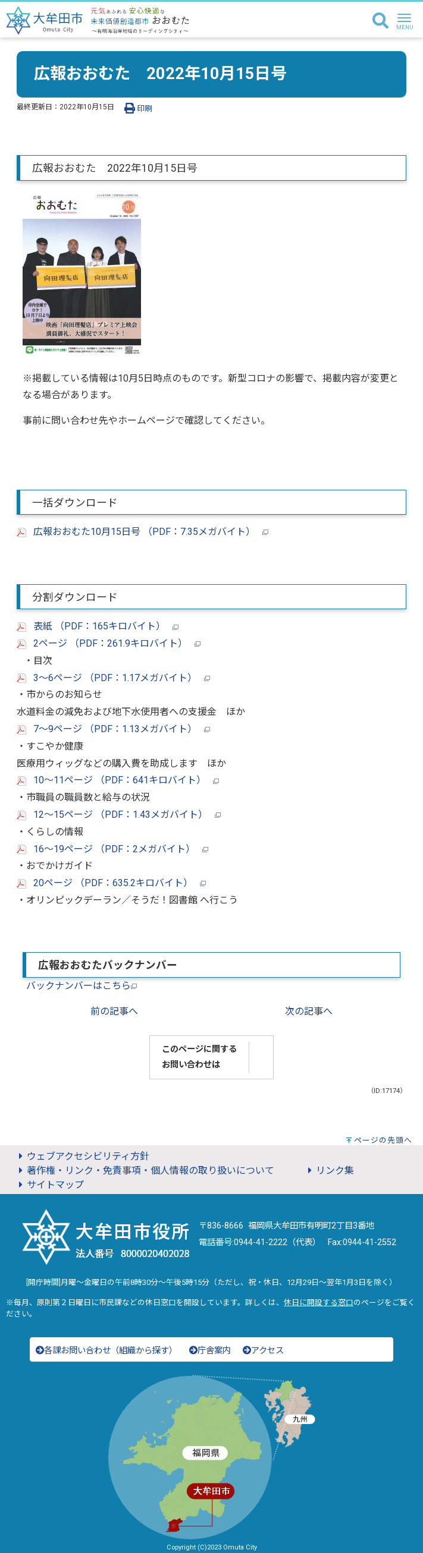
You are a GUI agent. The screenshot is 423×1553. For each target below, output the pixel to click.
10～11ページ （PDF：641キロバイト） (118, 780)
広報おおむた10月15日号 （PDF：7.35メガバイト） (142, 531)
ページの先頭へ (383, 1140)
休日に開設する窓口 (318, 1302)
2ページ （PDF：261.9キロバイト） (108, 643)
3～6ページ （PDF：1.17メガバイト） (113, 677)
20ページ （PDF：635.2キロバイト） (111, 883)
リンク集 (329, 1170)
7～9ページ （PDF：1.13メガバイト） (113, 729)
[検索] (380, 21)
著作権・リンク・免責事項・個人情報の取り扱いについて (144, 1170)
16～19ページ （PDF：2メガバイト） (112, 849)
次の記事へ (309, 1011)
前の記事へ (114, 1011)
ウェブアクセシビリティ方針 (82, 1156)
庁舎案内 (210, 1351)
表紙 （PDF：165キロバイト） (97, 626)
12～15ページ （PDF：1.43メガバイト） (119, 814)
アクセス (263, 1351)
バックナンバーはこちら (81, 985)
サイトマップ (49, 1184)
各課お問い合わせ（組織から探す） (106, 1351)
